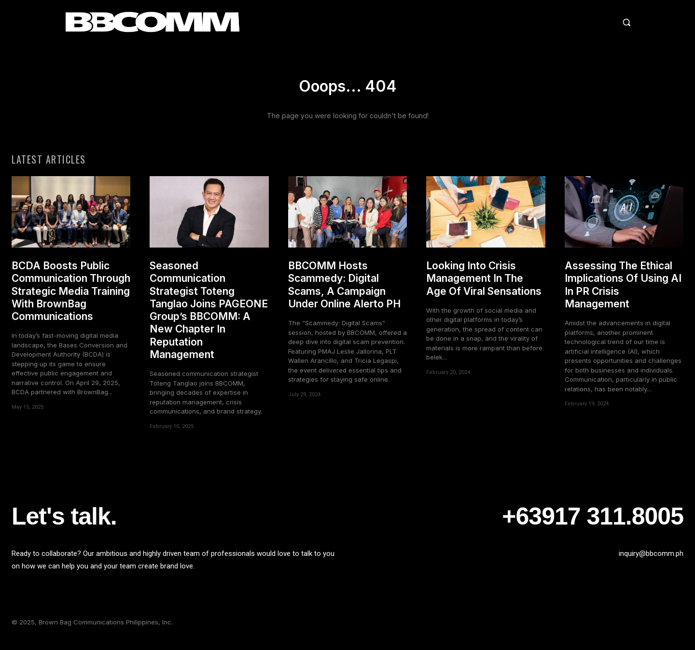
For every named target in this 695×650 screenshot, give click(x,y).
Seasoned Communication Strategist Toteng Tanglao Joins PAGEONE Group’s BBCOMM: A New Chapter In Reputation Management (209, 317)
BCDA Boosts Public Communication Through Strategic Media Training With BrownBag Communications (71, 298)
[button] (542, 22)
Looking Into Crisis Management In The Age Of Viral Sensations (484, 285)
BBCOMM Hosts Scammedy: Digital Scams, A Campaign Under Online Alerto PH (344, 292)
